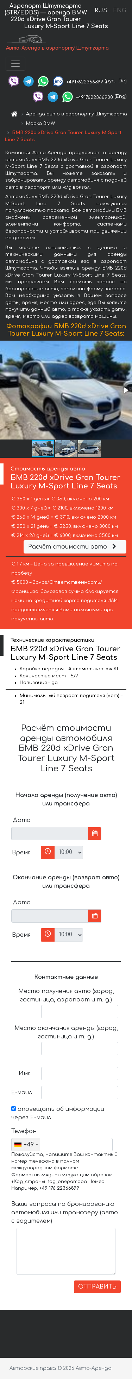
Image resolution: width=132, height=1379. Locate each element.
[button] (125, 390)
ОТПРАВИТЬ (97, 1287)
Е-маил (21, 1092)
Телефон (23, 1131)
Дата (22, 820)
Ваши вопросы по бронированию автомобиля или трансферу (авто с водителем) (64, 1212)
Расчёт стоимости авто (73, 547)
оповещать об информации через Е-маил (57, 1113)
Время (21, 852)
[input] (49, 833)
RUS (101, 10)
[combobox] (26, 1144)
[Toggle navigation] (15, 64)
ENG (119, 10)
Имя (25, 1073)
